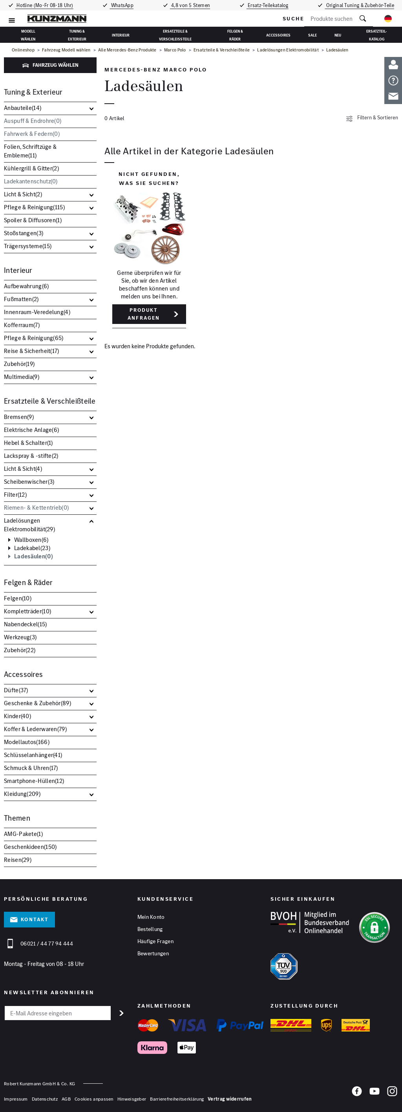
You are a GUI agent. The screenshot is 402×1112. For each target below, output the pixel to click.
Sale (312, 35)
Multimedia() (21, 377)
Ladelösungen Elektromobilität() (29, 524)
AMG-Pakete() (23, 834)
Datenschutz (45, 1099)
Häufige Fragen (155, 942)
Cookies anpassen (94, 1099)
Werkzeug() (20, 637)
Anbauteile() (22, 108)
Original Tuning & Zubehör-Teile (361, 5)
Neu (337, 35)
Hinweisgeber (131, 1099)
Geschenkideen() (30, 847)
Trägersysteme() (27, 246)
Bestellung (150, 929)
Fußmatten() (21, 299)
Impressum (16, 1099)
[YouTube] (374, 1093)
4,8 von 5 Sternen (190, 5)
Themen (17, 818)
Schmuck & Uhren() (31, 768)
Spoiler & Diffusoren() (33, 220)
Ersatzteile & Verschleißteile (175, 34)
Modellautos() (26, 742)
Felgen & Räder (235, 34)
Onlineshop (23, 50)
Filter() (15, 494)
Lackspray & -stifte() (31, 456)
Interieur (121, 35)
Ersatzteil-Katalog (376, 34)
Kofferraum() (22, 325)
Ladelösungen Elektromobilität (288, 50)
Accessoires (278, 35)
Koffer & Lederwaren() (35, 729)
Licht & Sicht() (23, 194)
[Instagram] (392, 1093)
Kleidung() (22, 794)
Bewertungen (153, 954)
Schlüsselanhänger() (33, 755)
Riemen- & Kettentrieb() (36, 507)
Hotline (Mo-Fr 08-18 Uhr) (43, 5)
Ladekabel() (32, 548)
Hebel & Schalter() (28, 443)
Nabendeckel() (25, 624)
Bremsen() (19, 417)
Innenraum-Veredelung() (37, 312)
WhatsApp (121, 5)
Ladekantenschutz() (31, 181)
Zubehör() (19, 364)
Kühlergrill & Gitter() (31, 168)
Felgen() (17, 598)
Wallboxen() (31, 540)
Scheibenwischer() (29, 481)
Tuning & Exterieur (77, 34)
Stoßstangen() (23, 233)
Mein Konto (151, 917)
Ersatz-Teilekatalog (269, 5)
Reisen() (17, 860)
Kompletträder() (27, 611)
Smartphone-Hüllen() (34, 781)
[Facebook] (357, 1093)
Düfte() (16, 690)
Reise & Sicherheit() (31, 351)
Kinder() (17, 716)
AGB (66, 1099)
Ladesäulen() (33, 556)
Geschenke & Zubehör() (37, 703)
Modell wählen (28, 34)
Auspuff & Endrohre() (32, 121)
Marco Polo (175, 50)
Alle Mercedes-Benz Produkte (127, 50)
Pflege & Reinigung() (34, 207)
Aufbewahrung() (26, 286)
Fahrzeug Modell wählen (66, 50)
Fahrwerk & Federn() (32, 134)
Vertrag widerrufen (230, 1099)
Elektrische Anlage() (31, 430)
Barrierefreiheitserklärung (177, 1099)
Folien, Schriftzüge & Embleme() (30, 151)
